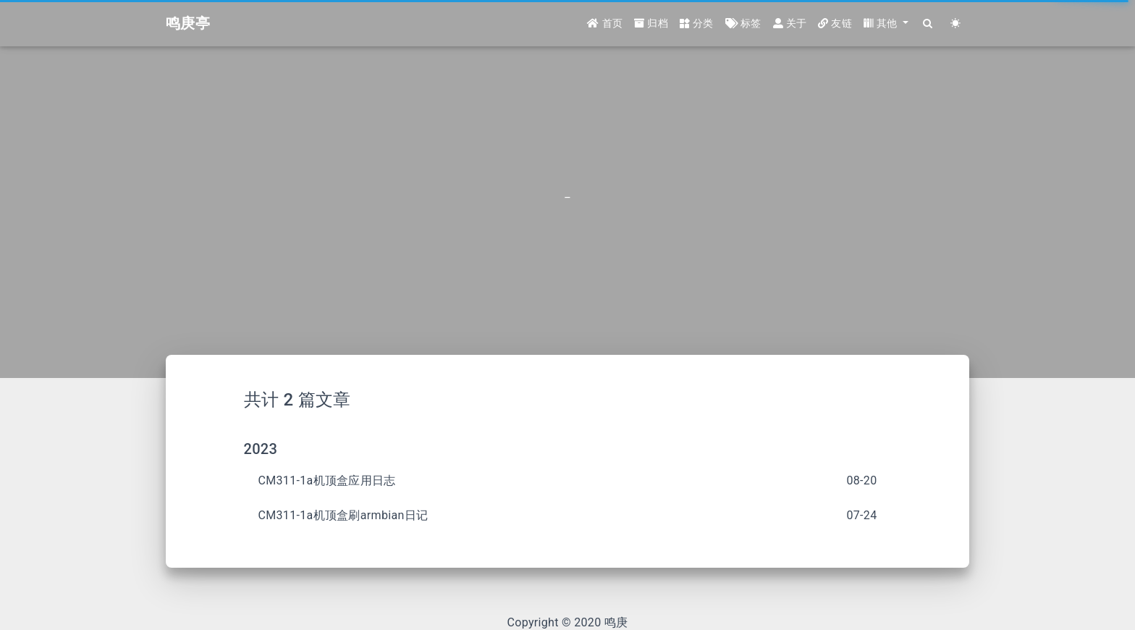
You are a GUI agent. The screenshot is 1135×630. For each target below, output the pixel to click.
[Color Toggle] (955, 23)
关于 (790, 23)
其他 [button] (882, 23)
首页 (605, 23)
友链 (835, 23)
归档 (651, 23)
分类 (697, 23)
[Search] (928, 23)
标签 (743, 23)
